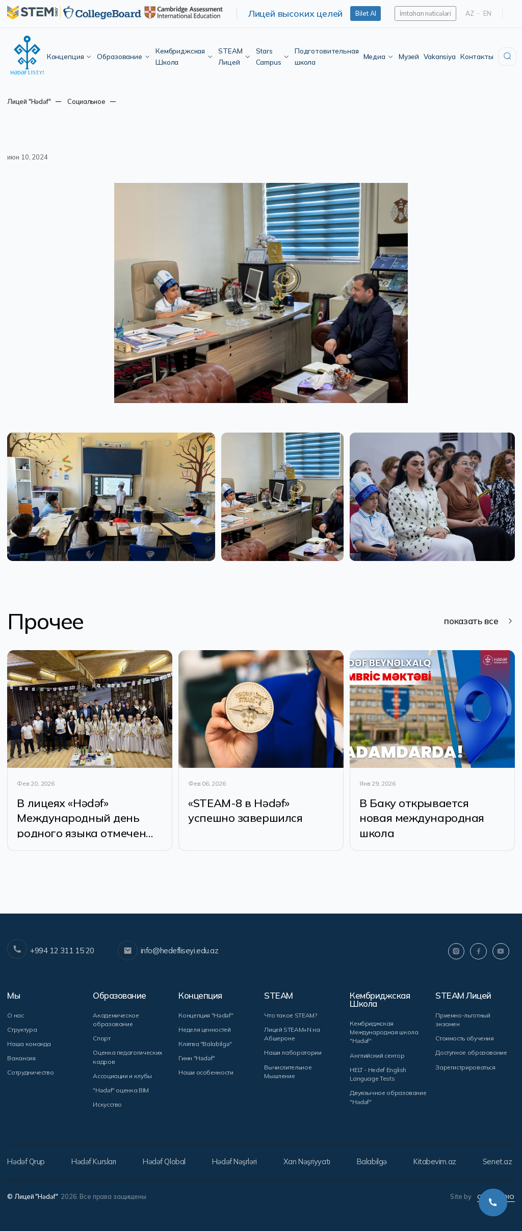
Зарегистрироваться (465, 1069)
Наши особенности (205, 1075)
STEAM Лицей (234, 56)
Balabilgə (374, 1163)
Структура (21, 1032)
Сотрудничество (30, 1075)
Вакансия (21, 1060)
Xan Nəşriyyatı (309, 1163)
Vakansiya (440, 56)
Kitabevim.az (438, 1163)
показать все (478, 622)
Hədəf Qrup (25, 1163)
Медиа (378, 56)
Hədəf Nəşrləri (236, 1163)
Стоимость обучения (464, 1041)
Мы (13, 999)
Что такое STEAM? (290, 1018)
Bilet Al (365, 13)
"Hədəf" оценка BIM (120, 1092)
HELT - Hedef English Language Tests (378, 1076)
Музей (409, 56)
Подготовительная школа (327, 56)
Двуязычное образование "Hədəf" (388, 1099)
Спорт (101, 1041)
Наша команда (28, 1047)
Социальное (86, 101)
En (487, 13)
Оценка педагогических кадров (127, 1060)
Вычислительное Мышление (287, 1073)
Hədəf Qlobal (165, 1163)
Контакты (476, 56)
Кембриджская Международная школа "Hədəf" (383, 1035)
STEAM (278, 999)
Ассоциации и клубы (122, 1078)
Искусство (107, 1106)
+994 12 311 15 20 (50, 956)
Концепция (70, 56)
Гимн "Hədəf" (196, 1060)
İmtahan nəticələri (425, 13)
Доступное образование (471, 1055)
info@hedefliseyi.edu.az (167, 956)
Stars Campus (273, 56)
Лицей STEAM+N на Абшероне (292, 1037)
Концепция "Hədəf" (205, 1018)
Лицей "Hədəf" (28, 101)
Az (469, 13)
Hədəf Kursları (94, 1163)
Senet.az (501, 1163)
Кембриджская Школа (184, 56)
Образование (123, 56)
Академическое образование (115, 1022)
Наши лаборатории (292, 1055)
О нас (15, 1018)
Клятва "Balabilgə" (204, 1047)
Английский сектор (376, 1058)
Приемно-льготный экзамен (462, 1022)
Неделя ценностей (204, 1032)
